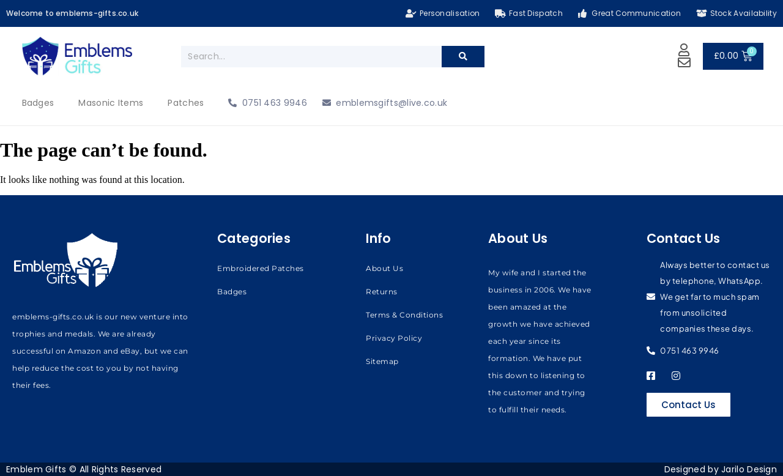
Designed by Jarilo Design (720, 469)
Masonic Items (110, 103)
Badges (38, 103)
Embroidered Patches (260, 268)
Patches (186, 103)
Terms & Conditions (404, 314)
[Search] (463, 56)
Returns (382, 291)
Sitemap (382, 361)
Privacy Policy (394, 338)
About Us (384, 268)
